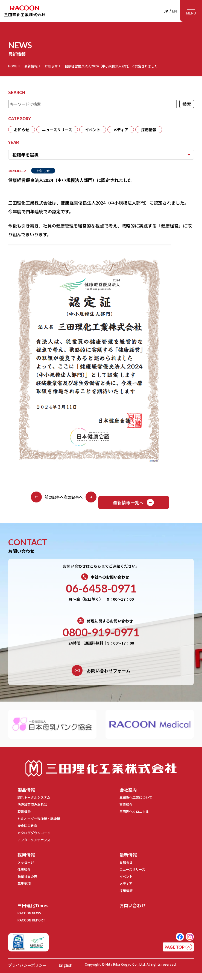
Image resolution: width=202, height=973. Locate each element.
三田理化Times (32, 905)
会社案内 (128, 789)
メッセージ (25, 862)
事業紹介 (126, 804)
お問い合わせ (132, 905)
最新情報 (30, 66)
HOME (12, 66)
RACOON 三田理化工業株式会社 (24, 11)
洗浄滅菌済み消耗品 (32, 804)
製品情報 (26, 789)
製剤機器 (24, 811)
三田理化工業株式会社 (101, 768)
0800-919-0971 (101, 632)
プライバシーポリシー (27, 965)
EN (174, 11)
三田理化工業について (135, 797)
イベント (92, 129)
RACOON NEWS (29, 913)
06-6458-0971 (101, 588)
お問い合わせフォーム (101, 670)
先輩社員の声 (27, 876)
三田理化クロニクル (134, 811)
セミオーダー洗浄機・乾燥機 (38, 818)
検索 (186, 104)
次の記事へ (80, 497)
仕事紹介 (24, 869)
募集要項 (24, 883)
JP (165, 11)
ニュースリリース (57, 129)
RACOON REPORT (31, 920)
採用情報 (148, 129)
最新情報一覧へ (133, 502)
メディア (120, 129)
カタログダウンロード (33, 832)
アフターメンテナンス (33, 839)
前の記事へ (47, 497)
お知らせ (51, 66)
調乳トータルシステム (33, 797)
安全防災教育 (27, 825)
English (65, 965)
